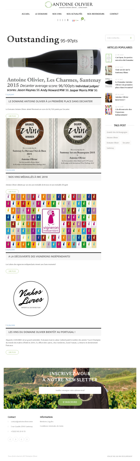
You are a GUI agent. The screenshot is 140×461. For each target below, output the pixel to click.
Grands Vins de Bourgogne (117, 132)
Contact (12, 416)
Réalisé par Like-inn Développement (119, 457)
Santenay (110, 148)
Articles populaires (119, 47)
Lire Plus (12, 116)
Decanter (126, 143)
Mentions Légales (46, 421)
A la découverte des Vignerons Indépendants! (123, 112)
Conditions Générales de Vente (51, 426)
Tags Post (120, 125)
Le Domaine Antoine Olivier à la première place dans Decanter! (124, 85)
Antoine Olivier (112, 137)
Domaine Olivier (113, 143)
